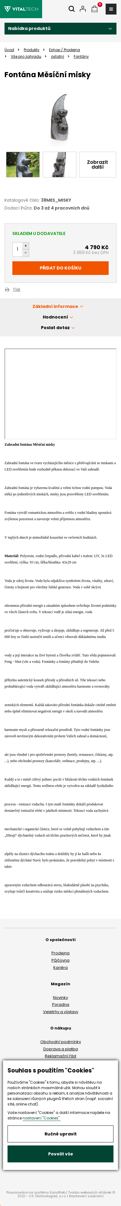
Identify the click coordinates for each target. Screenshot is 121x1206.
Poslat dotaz (55, 328)
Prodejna (60, 953)
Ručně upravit (61, 1134)
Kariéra (60, 967)
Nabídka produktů (29, 28)
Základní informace (55, 306)
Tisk (16, 289)
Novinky (60, 997)
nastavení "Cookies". (41, 1118)
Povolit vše (60, 1154)
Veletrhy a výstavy (60, 1012)
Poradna (60, 1004)
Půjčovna (60, 960)
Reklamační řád (60, 1056)
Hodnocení (55, 317)
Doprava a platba (60, 1049)
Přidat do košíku (60, 268)
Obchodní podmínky (60, 1042)
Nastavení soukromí (86, 1196)
